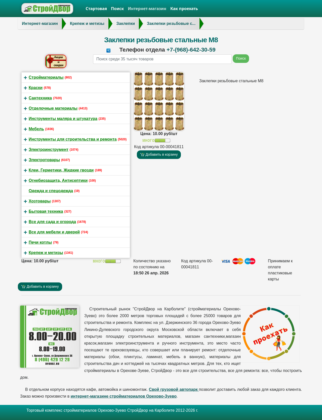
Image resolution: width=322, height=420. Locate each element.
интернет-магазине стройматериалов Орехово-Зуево (124, 396)
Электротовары (44, 160)
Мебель (36, 129)
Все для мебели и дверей (54, 232)
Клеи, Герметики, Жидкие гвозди (61, 170)
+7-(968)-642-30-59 (191, 50)
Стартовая (96, 8)
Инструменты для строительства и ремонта (73, 139)
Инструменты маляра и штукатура (63, 118)
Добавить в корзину (159, 154)
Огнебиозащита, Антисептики (58, 180)
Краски (36, 88)
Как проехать (184, 8)
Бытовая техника (46, 211)
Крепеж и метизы (46, 252)
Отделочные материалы (53, 108)
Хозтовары (40, 201)
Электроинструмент (48, 149)
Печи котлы (40, 242)
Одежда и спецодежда (51, 191)
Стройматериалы (46, 77)
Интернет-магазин (147, 8)
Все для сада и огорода (52, 222)
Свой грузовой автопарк (174, 389)
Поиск (117, 8)
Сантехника (40, 98)
